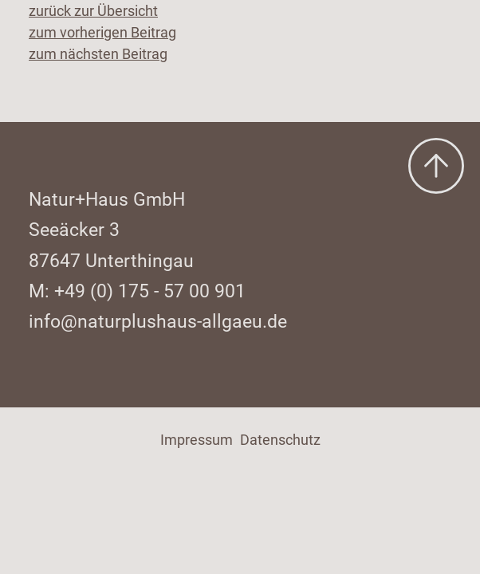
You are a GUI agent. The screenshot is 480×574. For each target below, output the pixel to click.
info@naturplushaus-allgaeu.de (158, 321)
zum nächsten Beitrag (98, 53)
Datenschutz (280, 439)
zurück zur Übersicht (93, 10)
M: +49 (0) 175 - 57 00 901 (137, 291)
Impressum (196, 439)
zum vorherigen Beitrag (102, 32)
